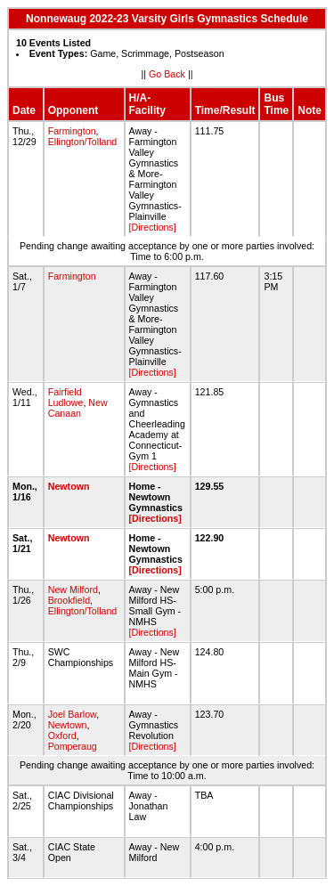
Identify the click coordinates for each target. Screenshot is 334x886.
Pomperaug (72, 746)
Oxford (62, 735)
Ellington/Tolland (83, 141)
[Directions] (152, 227)
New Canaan (78, 408)
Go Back (167, 74)
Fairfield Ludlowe (66, 397)
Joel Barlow (72, 714)
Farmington (72, 131)
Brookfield (69, 600)
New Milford (73, 589)
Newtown (69, 486)
